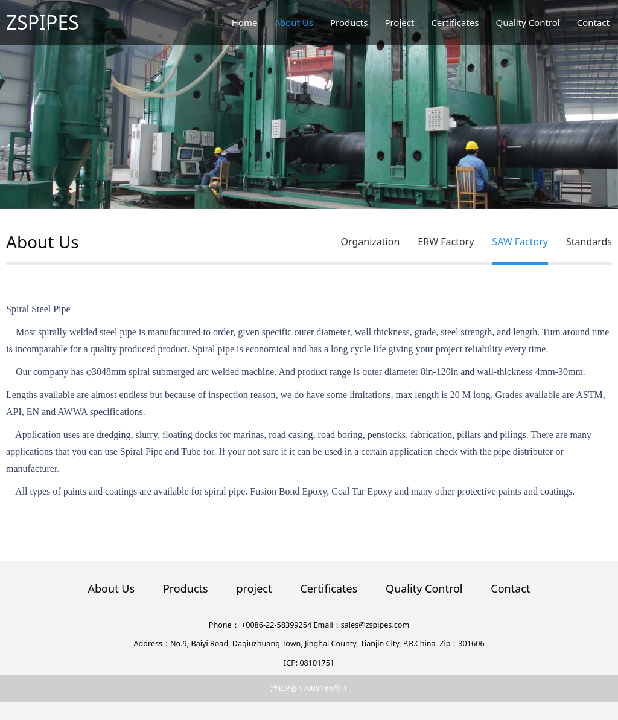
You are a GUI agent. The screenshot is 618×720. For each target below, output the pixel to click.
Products (349, 22)
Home (245, 22)
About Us (293, 22)
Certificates (455, 22)
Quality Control (528, 22)
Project (399, 22)
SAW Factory (520, 241)
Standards (589, 241)
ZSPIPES (42, 22)
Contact (593, 22)
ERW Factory (446, 241)
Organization (370, 241)
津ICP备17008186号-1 (309, 688)
